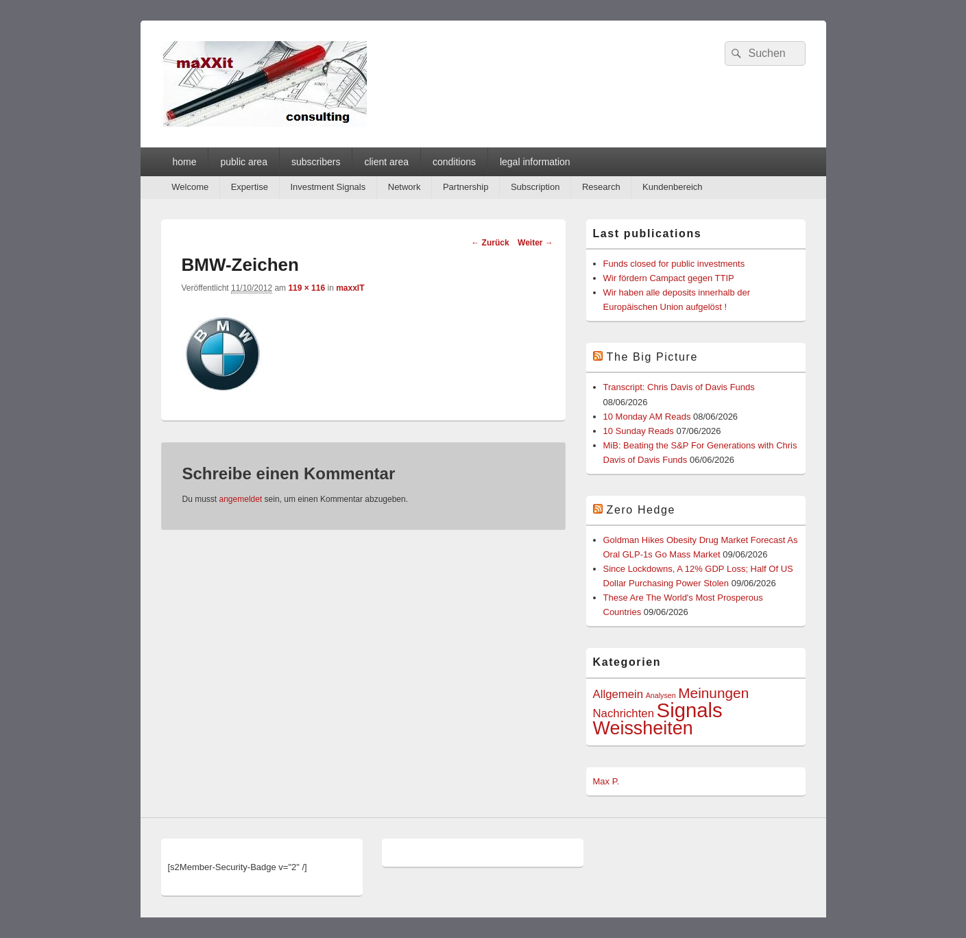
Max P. (606, 781)
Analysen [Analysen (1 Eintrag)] (661, 695)
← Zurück (490, 243)
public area (243, 161)
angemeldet (241, 499)
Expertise (249, 187)
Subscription (535, 187)
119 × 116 (306, 288)
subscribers (316, 161)
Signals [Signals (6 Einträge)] (690, 710)
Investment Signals (327, 187)
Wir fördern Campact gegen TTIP (668, 278)
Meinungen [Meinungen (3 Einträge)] (713, 693)
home (184, 161)
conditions (454, 161)
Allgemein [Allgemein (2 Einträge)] (618, 694)
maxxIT (350, 288)
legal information (535, 161)
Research (601, 187)
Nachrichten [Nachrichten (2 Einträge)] (623, 713)
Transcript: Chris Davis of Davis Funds (679, 387)
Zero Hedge (641, 510)
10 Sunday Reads (638, 431)
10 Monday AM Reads (647, 416)
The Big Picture (652, 357)
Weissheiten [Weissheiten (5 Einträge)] (643, 728)
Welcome (189, 187)
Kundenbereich (672, 187)
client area (386, 161)
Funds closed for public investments (674, 263)
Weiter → (535, 243)
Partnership (465, 187)
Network (404, 187)
